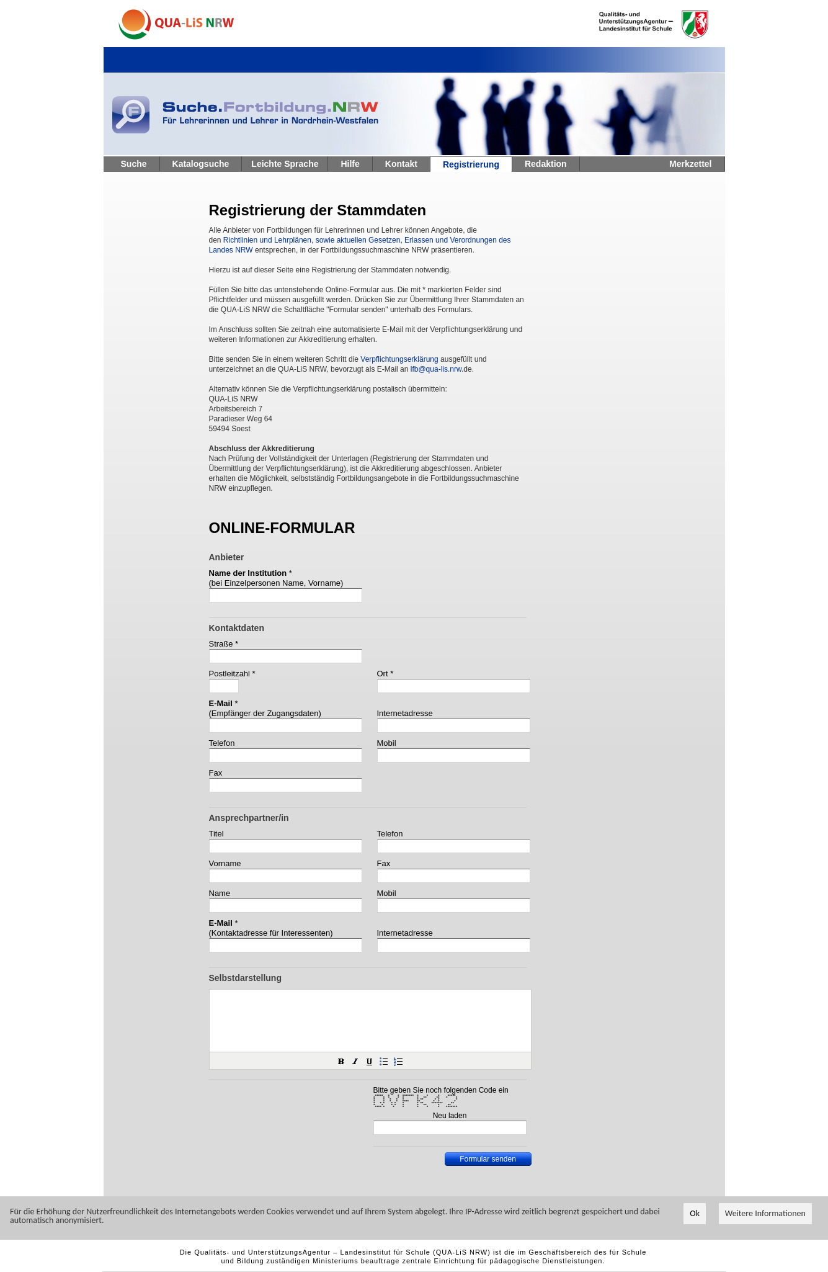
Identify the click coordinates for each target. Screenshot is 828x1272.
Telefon (222, 743)
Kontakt (401, 164)
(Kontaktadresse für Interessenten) (271, 933)
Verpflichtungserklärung (399, 359)
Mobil (386, 743)
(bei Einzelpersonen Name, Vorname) (276, 583)
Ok (695, 1213)
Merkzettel (690, 164)
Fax (216, 772)
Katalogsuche (200, 164)
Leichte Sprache (284, 164)
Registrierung (471, 164)
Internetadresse (405, 713)
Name (220, 893)
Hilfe (350, 164)
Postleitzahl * (232, 673)
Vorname (225, 863)
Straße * (224, 643)
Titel (216, 833)
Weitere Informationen (765, 1213)
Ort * (385, 673)
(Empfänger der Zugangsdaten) (265, 713)
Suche (134, 164)
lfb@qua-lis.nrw (436, 369)
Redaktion (546, 164)
